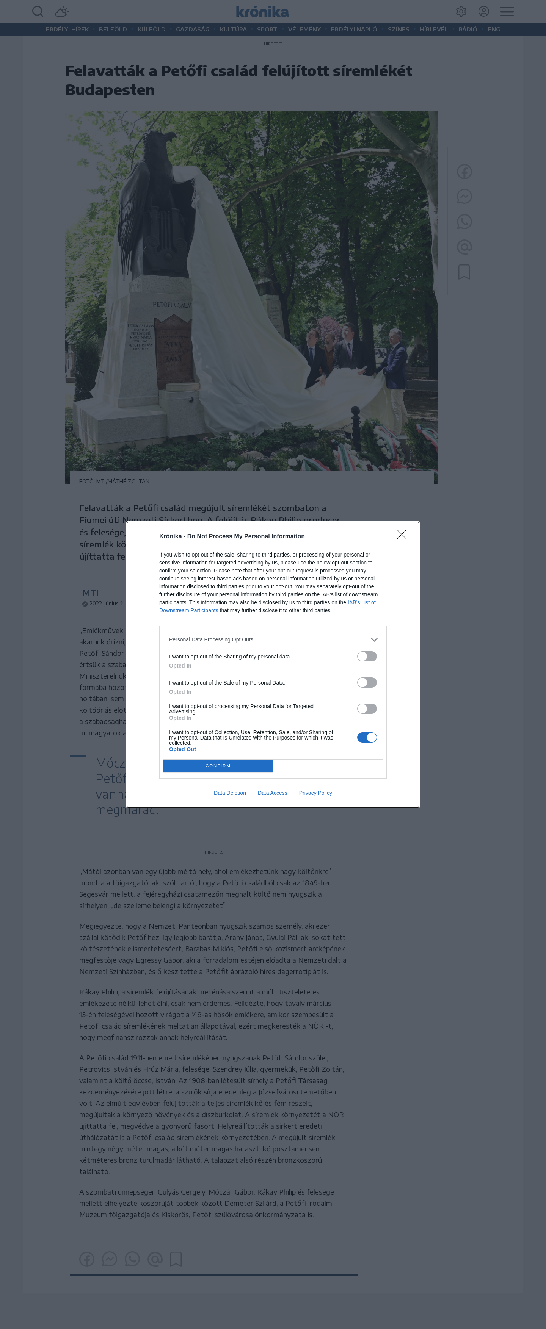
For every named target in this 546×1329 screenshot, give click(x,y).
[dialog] (273, 664)
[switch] (367, 656)
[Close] (404, 537)
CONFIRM (218, 765)
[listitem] (273, 640)
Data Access (272, 793)
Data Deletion (230, 793)
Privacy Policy (315, 793)
